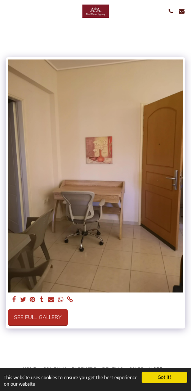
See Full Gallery (38, 317)
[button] (8, 10)
